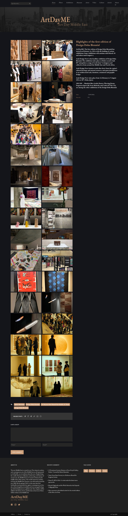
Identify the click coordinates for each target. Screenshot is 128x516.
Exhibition (69, 3)
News (53, 3)
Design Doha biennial (32, 404)
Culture (101, 3)
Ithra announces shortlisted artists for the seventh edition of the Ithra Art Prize (64, 491)
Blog (86, 471)
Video (94, 3)
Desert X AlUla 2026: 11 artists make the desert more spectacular (63, 481)
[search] (29, 3)
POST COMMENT (17, 452)
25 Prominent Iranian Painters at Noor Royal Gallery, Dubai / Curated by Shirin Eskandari (63, 471)
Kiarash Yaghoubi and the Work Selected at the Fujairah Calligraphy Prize (63, 486)
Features (92, 471)
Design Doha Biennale (21, 408)
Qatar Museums (19, 404)
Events (105, 471)
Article (109, 3)
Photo (60, 3)
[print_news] (40, 416)
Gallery (99, 471)
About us (117, 4)
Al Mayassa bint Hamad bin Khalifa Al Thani (55, 404)
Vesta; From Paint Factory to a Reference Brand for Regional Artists (62, 476)
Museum (79, 3)
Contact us (27, 514)
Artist (87, 3)
